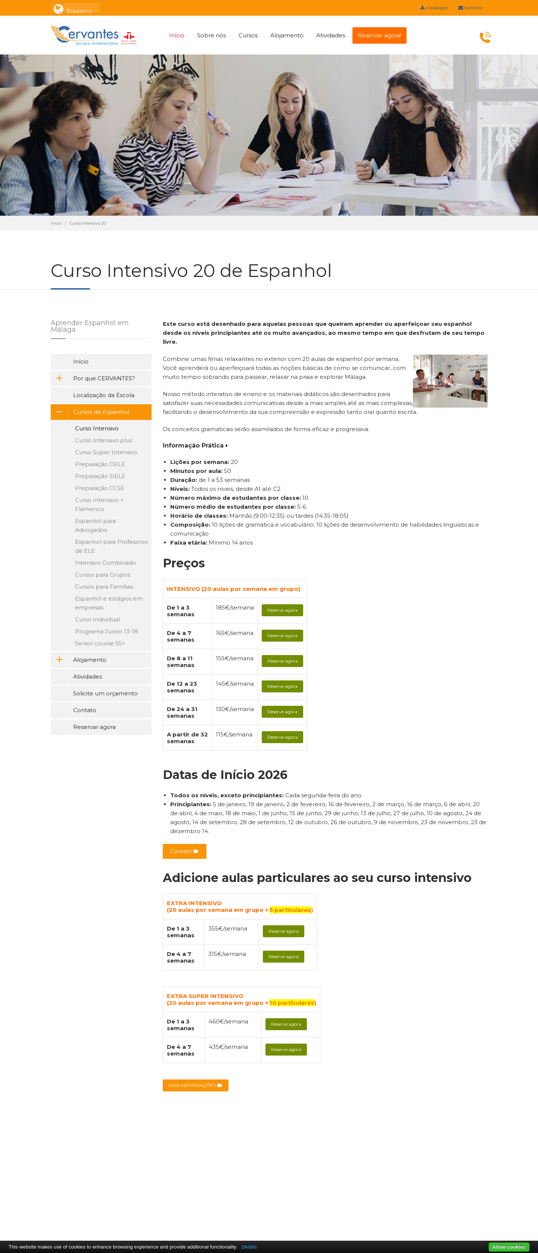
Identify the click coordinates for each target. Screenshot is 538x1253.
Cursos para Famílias (104, 586)
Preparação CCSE (99, 488)
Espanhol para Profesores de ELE (111, 546)
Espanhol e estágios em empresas (109, 603)
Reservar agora (94, 726)
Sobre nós (211, 35)
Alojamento (287, 35)
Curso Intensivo (97, 428)
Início (176, 35)
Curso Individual (97, 619)
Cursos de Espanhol (90, 412)
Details (249, 1247)
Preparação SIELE (100, 476)
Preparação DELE (100, 464)
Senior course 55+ (100, 643)
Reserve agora (282, 610)
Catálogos (433, 7)
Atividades (330, 35)
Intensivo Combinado (105, 562)
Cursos (248, 35)
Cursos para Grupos (102, 574)
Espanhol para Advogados (95, 525)
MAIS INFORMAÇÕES (195, 1085)
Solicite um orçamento (105, 693)
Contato (470, 7)
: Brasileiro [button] (75, 7)
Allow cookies (509, 1247)
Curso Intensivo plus (103, 440)
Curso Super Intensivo (106, 452)
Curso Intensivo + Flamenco (99, 504)
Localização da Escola (103, 395)
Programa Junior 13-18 (106, 631)
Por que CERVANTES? (93, 378)
